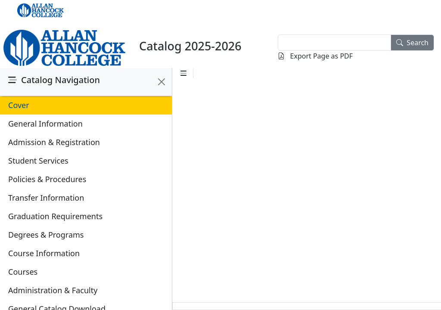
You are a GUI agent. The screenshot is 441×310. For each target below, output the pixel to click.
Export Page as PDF (315, 56)
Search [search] (412, 42)
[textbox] (334, 42)
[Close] (161, 82)
